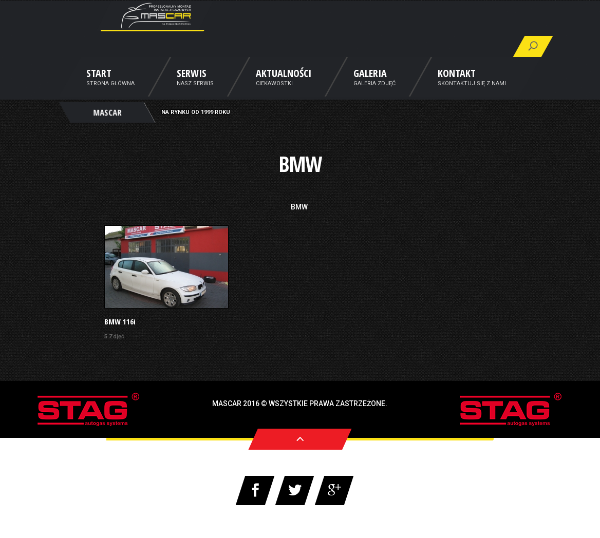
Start (98, 89)
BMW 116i (120, 321)
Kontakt (457, 89)
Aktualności (283, 89)
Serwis (192, 89)
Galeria (370, 89)
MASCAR (107, 126)
